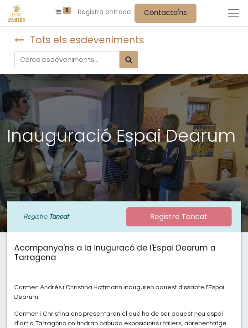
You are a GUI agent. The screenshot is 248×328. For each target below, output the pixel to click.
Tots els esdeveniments (79, 39)
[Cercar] (128, 59)
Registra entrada (104, 11)
